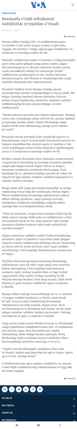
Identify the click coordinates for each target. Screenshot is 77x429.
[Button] (69, 36)
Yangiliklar (9, 13)
